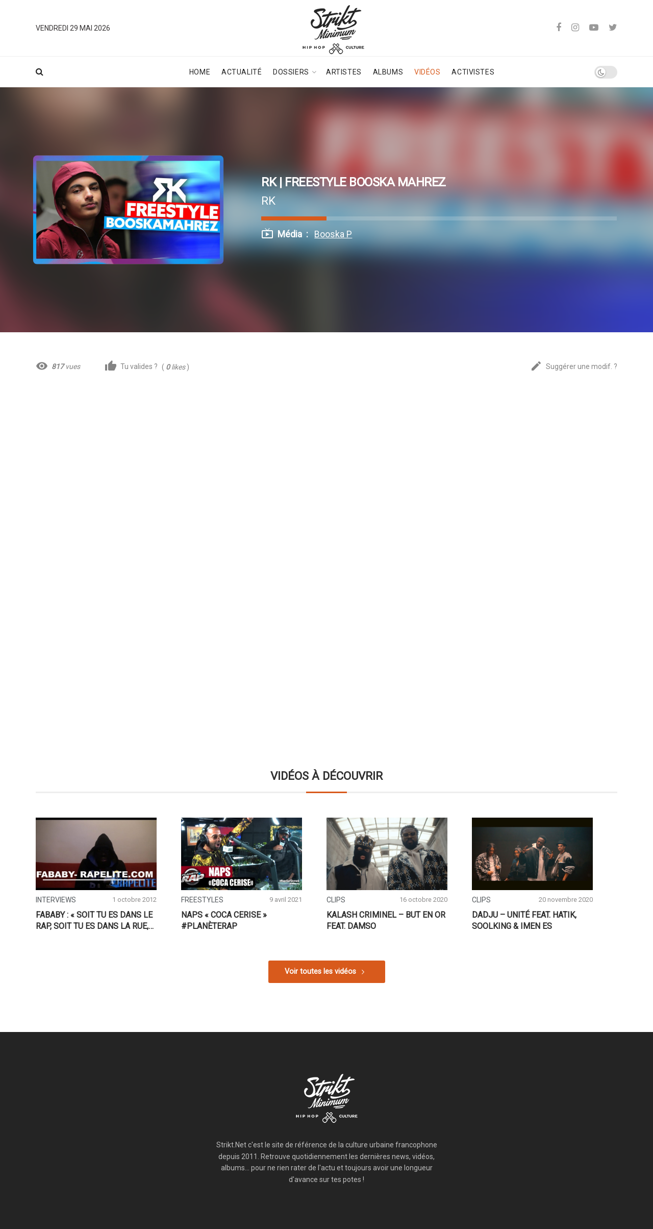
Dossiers (291, 72)
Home (199, 72)
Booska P (333, 234)
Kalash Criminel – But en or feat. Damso (385, 920)
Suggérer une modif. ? (573, 367)
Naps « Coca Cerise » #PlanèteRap (224, 920)
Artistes (343, 72)
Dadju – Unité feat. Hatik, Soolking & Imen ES (524, 920)
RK (268, 200)
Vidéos (427, 72)
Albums (388, 72)
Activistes (472, 72)
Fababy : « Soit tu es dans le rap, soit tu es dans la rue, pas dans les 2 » (94, 920)
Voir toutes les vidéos (320, 971)
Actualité (241, 72)
